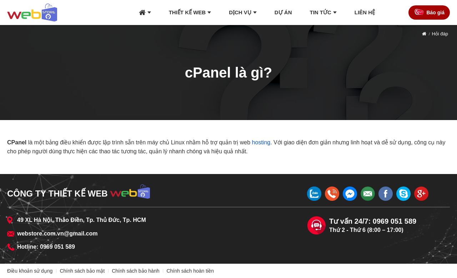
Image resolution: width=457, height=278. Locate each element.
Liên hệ (365, 12)
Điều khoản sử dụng (29, 271)
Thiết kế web (187, 12)
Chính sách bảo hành (135, 271)
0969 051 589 (57, 247)
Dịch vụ (240, 12)
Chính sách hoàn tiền (190, 271)
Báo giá (435, 12)
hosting (261, 142)
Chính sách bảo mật (82, 271)
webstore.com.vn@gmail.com (57, 233)
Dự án (283, 12)
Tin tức (320, 12)
